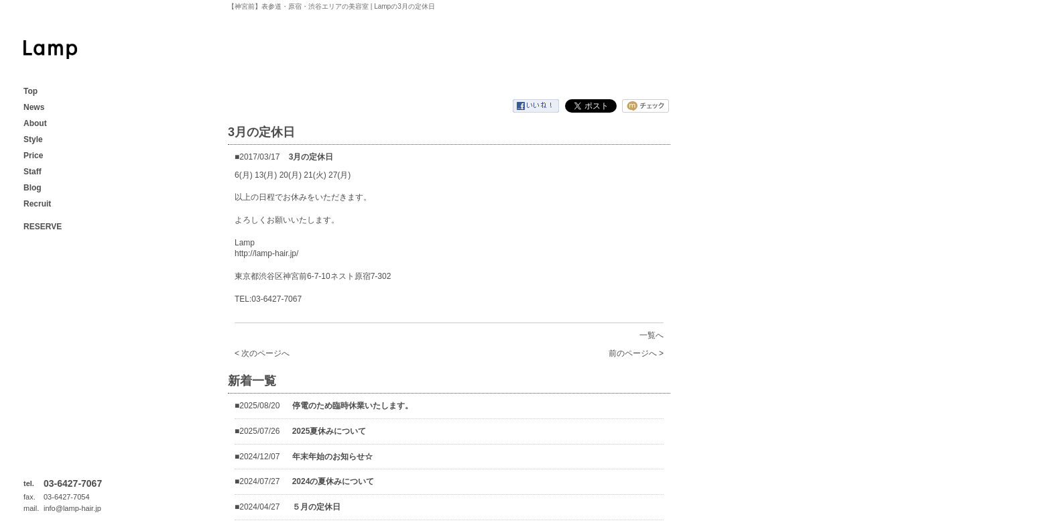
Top (30, 91)
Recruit (37, 204)
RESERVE (42, 226)
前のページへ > (636, 353)
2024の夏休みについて (333, 481)
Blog (32, 187)
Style (33, 139)
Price (33, 155)
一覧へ (651, 335)
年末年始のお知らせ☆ (332, 456)
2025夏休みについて (329, 431)
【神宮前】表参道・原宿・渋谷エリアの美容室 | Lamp (50, 49)
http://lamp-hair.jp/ (266, 253)
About (35, 123)
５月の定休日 (316, 507)
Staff (32, 171)
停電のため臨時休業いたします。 (352, 405)
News (33, 107)
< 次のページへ (262, 353)
